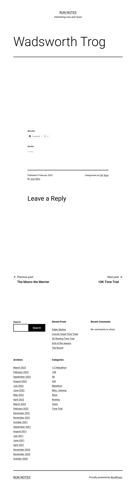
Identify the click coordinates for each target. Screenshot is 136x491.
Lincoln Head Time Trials (65, 334)
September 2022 (22, 376)
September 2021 (22, 426)
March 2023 (19, 367)
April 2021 (18, 445)
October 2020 (20, 458)
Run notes (68, 12)
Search (17, 322)
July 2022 (18, 385)
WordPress (116, 477)
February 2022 (21, 408)
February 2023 (21, 372)
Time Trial (57, 408)
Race (106, 175)
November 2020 (21, 454)
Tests (55, 404)
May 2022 (18, 395)
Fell (101, 175)
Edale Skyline (59, 329)
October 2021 (20, 422)
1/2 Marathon (59, 367)
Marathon (57, 385)
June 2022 (18, 390)
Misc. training (59, 390)
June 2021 (18, 440)
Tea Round (57, 347)
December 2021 (21, 413)
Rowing (56, 399)
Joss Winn (35, 179)
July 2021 (18, 436)
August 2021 (20, 431)
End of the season (61, 343)
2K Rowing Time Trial (63, 338)
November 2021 (21, 417)
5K (53, 376)
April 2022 (18, 399)
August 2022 (20, 381)
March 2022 (19, 404)
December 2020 (21, 449)
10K (54, 372)
